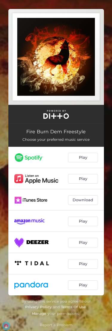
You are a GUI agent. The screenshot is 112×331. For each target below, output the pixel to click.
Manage (39, 313)
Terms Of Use (73, 307)
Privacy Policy (38, 307)
